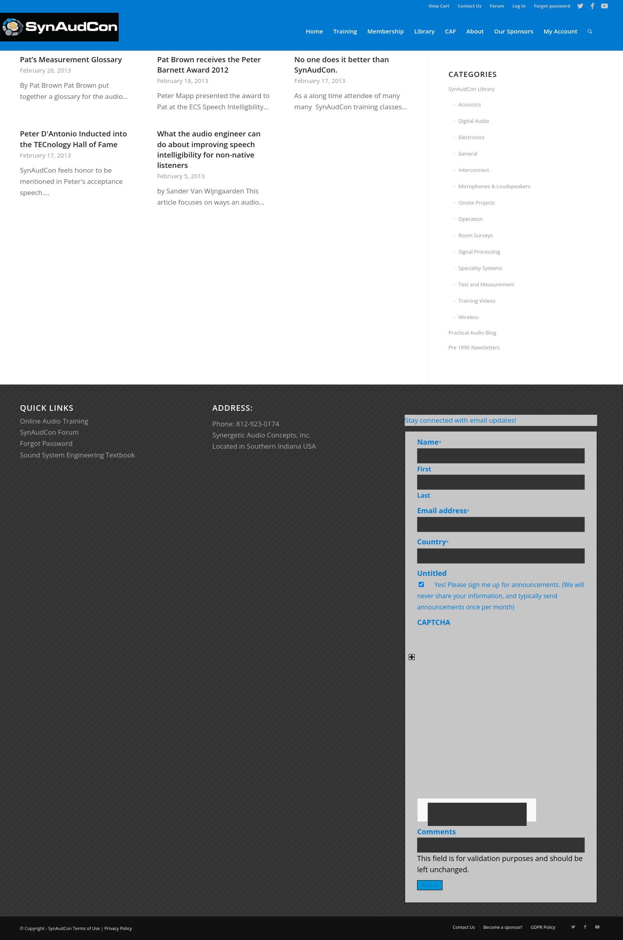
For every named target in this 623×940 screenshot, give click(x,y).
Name (429, 442)
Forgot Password (46, 443)
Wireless (468, 317)
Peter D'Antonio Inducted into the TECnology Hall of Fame (73, 138)
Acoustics (469, 104)
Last (423, 495)
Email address (443, 510)
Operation (470, 219)
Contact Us (470, 6)
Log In (519, 6)
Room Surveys (475, 235)
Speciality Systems (480, 268)
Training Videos (477, 300)
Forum (497, 6)
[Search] (590, 31)
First (424, 469)
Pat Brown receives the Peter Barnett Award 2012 (209, 64)
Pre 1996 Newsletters (474, 347)
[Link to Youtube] (605, 6)
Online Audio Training (54, 421)
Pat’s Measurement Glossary (71, 59)
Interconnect (473, 169)
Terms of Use (86, 928)
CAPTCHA (433, 622)
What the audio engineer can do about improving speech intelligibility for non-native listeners (209, 149)
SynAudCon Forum (49, 432)
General (468, 153)
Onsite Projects (476, 202)
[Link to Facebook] (592, 6)
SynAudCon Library (472, 89)
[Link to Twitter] (580, 6)
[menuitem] (439, 6)
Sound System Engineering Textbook (77, 454)
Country (433, 541)
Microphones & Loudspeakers (494, 186)
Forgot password (552, 6)
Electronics (471, 137)
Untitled (432, 573)
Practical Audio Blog (472, 332)
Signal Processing (479, 251)
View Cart (438, 6)
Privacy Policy (118, 928)
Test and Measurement (486, 284)
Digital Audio (473, 120)
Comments (436, 831)
